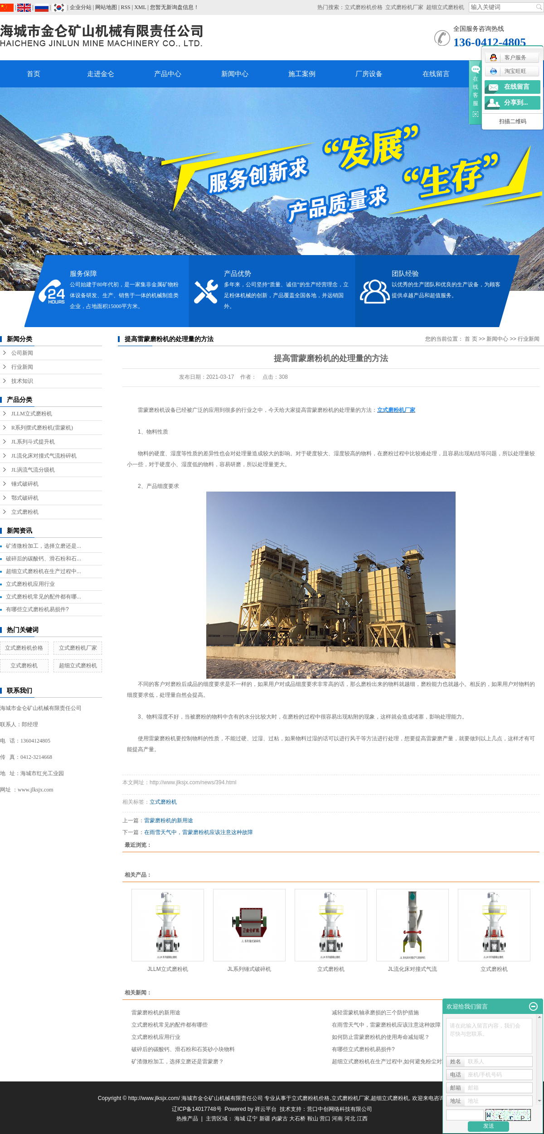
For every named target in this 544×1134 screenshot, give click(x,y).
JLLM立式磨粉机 (31, 413)
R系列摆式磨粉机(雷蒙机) (42, 428)
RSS (125, 7)
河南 (337, 1118)
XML (140, 7)
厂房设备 (369, 73)
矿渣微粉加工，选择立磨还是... (43, 546)
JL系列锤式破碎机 (250, 969)
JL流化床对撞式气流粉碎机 (44, 456)
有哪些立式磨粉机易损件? (37, 609)
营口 (325, 1118)
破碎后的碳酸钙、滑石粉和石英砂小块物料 (183, 1049)
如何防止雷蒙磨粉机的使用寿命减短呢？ (381, 1037)
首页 (33, 73)
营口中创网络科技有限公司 (339, 1109)
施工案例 (302, 73)
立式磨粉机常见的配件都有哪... (43, 597)
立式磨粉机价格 (364, 7)
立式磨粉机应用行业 (30, 584)
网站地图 (106, 7)
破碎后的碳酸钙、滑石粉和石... (43, 558)
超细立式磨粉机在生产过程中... (43, 571)
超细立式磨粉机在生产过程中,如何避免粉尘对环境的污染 (400, 1061)
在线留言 (436, 73)
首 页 (471, 339)
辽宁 (252, 1118)
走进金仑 (100, 73)
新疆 (264, 1118)
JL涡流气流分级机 (33, 470)
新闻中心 (234, 73)
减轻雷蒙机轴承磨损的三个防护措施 (375, 1012)
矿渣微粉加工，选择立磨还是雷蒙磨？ (177, 1061)
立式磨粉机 (25, 512)
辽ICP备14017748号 (196, 1109)
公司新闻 (22, 353)
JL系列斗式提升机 (33, 442)
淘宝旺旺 (508, 71)
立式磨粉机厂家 (404, 7)
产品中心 (167, 73)
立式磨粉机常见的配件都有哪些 (169, 1025)
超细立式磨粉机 (445, 7)
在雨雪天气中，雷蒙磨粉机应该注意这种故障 (198, 832)
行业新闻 (22, 367)
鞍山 (312, 1118)
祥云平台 (266, 1109)
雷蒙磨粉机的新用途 (168, 820)
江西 (362, 1118)
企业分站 (81, 7)
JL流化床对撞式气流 (412, 969)
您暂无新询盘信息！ (174, 7)
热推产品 (187, 1118)
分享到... (516, 102)
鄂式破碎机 (25, 498)
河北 (350, 1118)
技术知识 (22, 381)
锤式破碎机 (25, 484)
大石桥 (297, 1118)
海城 (239, 1118)
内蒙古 (280, 1118)
